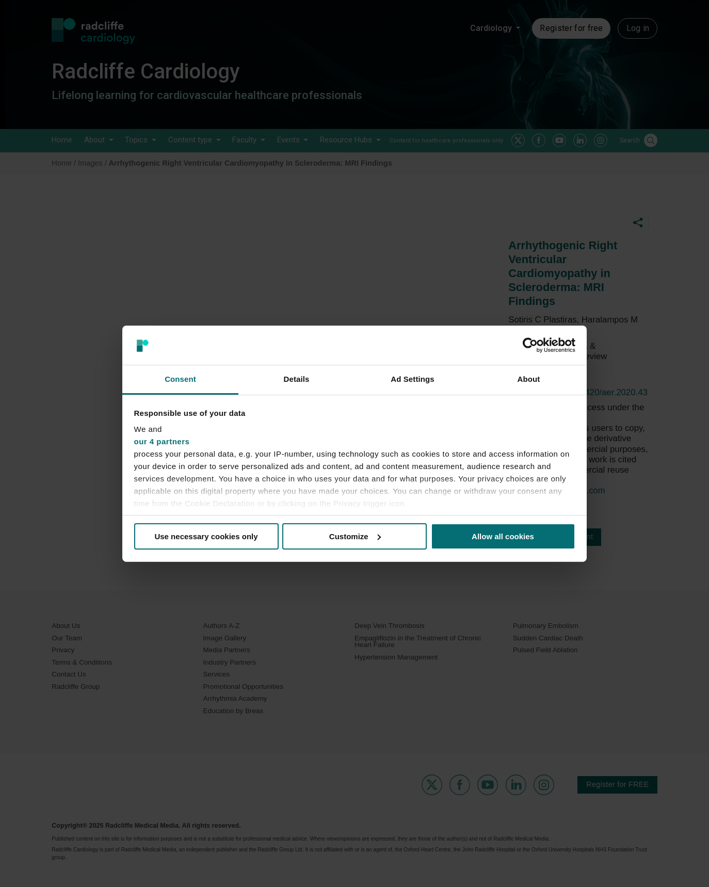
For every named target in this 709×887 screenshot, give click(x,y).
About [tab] (529, 379)
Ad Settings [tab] (412, 379)
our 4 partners (162, 441)
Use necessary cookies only (205, 536)
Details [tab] (297, 379)
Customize (355, 536)
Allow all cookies (503, 536)
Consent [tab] (180, 379)
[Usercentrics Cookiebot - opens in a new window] (530, 345)
